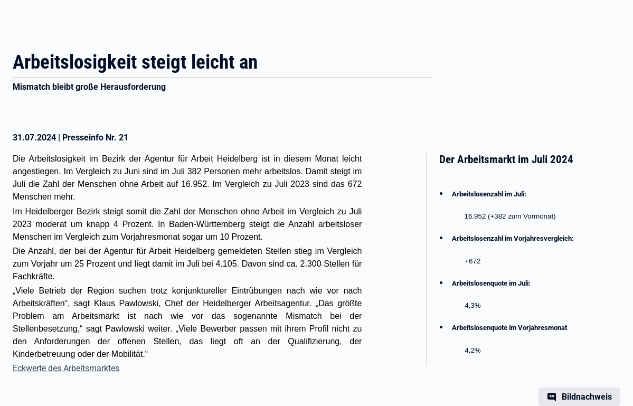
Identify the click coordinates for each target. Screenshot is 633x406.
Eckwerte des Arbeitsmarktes (66, 368)
